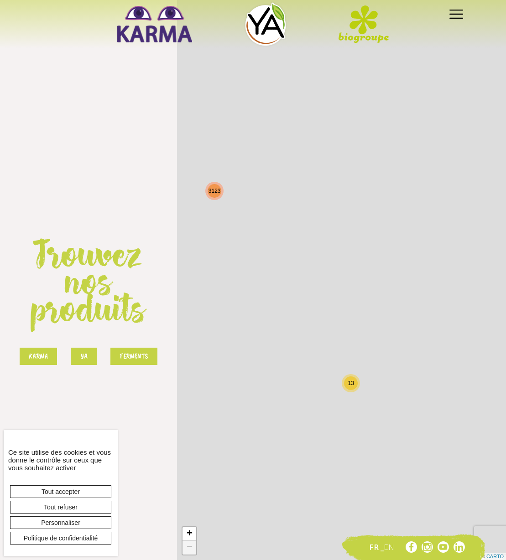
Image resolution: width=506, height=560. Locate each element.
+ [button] (190, 534)
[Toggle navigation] (453, 13)
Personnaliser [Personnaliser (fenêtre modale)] (60, 522)
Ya (84, 356)
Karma (38, 356)
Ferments (134, 356)
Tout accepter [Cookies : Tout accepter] (61, 491)
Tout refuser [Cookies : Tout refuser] (61, 507)
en (389, 547)
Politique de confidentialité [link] (61, 538)
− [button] (190, 548)
